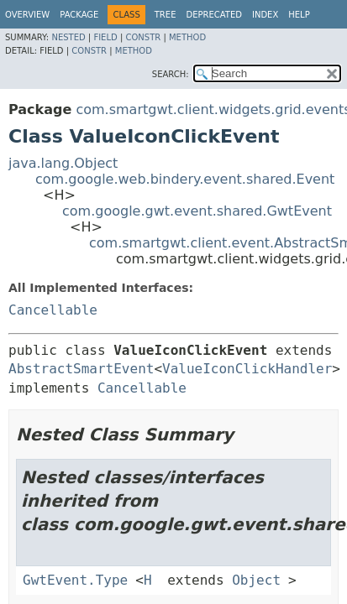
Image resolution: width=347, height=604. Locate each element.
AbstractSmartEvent (81, 369)
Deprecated (214, 14)
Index (265, 14)
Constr (142, 37)
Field (105, 37)
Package (79, 14)
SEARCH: (170, 74)
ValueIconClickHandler (247, 369)
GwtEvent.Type (75, 580)
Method (187, 37)
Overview (27, 14)
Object (256, 580)
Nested (68, 37)
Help (298, 14)
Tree (165, 14)
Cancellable (52, 310)
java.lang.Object (63, 163)
